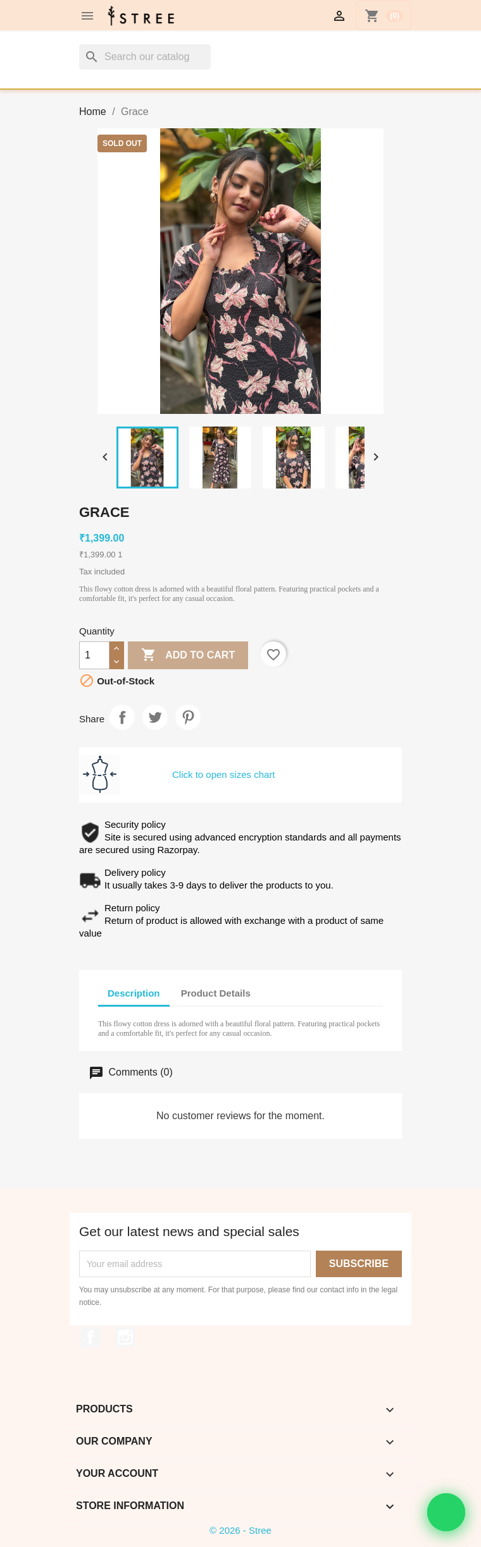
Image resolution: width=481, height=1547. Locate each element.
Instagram (125, 1337)
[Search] (145, 57)
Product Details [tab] (216, 993)
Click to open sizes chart (223, 774)
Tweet (155, 717)
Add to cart (188, 655)
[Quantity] (94, 655)
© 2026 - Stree (240, 1530)
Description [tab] (134, 993)
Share (122, 717)
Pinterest (188, 717)
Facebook (90, 1337)
